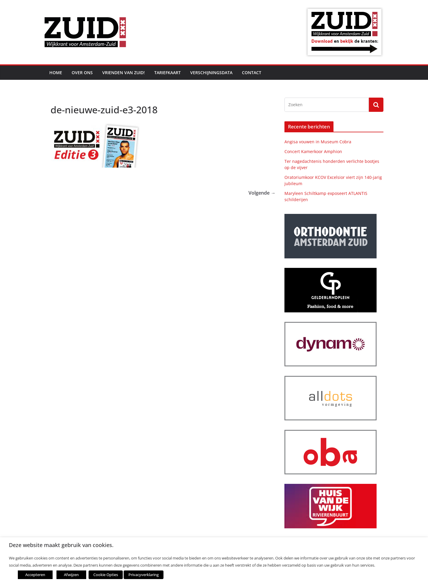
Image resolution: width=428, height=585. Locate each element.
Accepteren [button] (35, 574)
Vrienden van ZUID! (123, 72)
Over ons (82, 72)
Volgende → (262, 193)
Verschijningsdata (211, 72)
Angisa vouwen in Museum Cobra (317, 141)
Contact (251, 72)
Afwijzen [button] (71, 574)
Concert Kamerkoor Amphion (313, 151)
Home (55, 72)
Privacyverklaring (143, 574)
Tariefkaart (167, 72)
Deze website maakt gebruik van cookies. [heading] (61, 545)
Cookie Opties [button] (105, 574)
